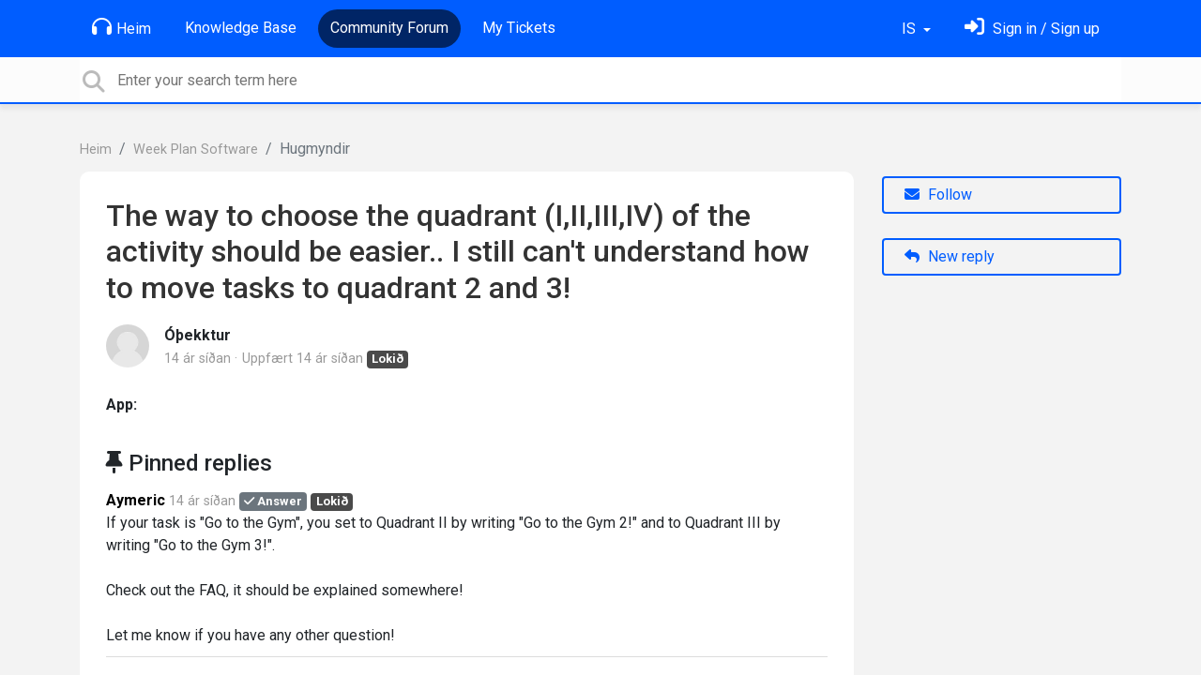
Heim (121, 27)
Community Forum (389, 28)
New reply (950, 256)
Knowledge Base (240, 28)
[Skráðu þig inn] (1032, 28)
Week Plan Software (195, 150)
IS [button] (911, 29)
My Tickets (518, 28)
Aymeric (135, 500)
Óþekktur (197, 335)
